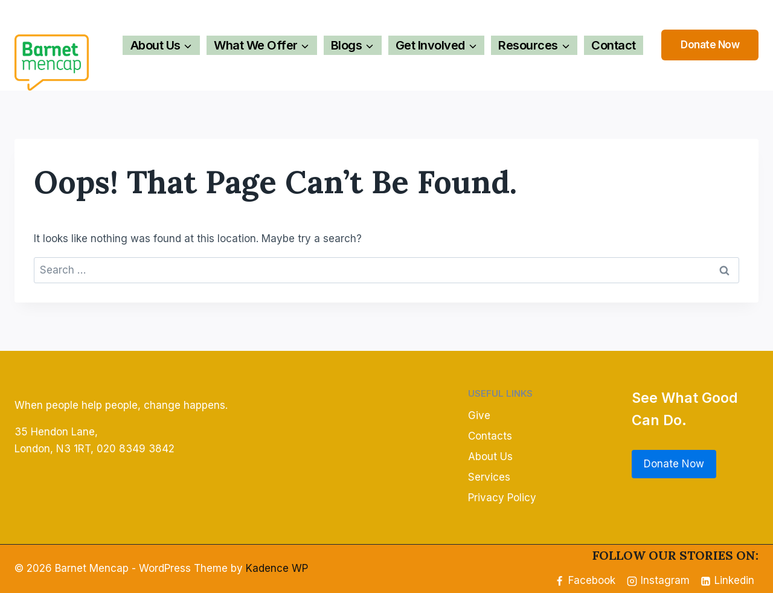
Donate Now (710, 45)
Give (479, 415)
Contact (613, 45)
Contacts (490, 436)
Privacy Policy (502, 498)
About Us (490, 456)
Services (489, 477)
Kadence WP (277, 568)
